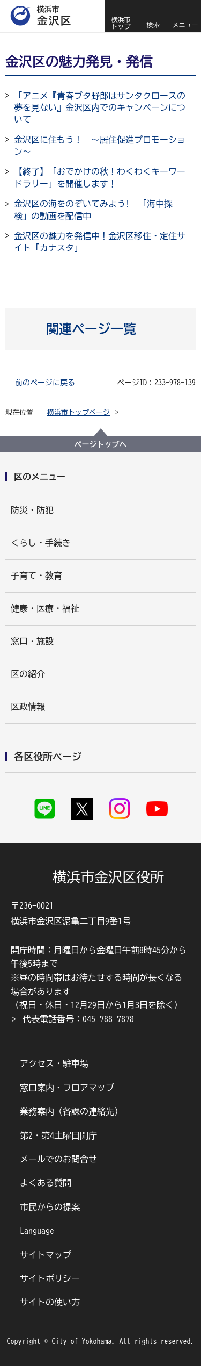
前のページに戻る (45, 382)
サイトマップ (45, 1254)
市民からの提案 (50, 1207)
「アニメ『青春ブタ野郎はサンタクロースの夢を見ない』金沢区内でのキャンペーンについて (99, 107)
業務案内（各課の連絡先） (71, 1111)
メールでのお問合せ (58, 1159)
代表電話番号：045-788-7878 (78, 1019)
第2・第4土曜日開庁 (58, 1135)
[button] (153, 16)
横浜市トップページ (78, 412)
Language (37, 1230)
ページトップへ (101, 444)
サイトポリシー (50, 1278)
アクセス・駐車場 (54, 1063)
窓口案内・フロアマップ (67, 1087)
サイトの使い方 (50, 1302)
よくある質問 (45, 1182)
